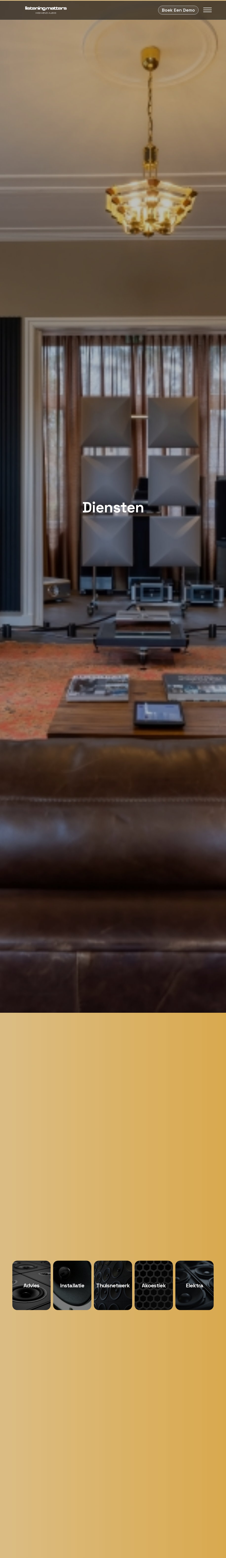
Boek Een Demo (178, 10)
